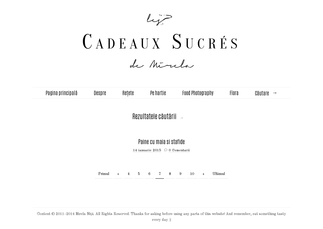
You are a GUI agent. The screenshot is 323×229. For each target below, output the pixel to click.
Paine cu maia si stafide (161, 141)
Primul (103, 174)
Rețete (128, 93)
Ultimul (219, 174)
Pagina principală (61, 93)
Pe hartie (158, 93)
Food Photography (197, 93)
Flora (234, 93)
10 (192, 174)
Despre (100, 93)
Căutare (262, 93)
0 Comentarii (179, 150)
